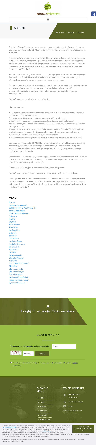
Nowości (43, 415)
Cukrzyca (13, 216)
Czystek (12, 222)
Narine (12, 202)
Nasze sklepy (45, 419)
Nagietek (13, 260)
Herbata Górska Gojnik (18, 277)
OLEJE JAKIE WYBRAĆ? (19, 263)
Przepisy (43, 411)
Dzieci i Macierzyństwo (18, 213)
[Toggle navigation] (48, 19)
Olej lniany (13, 266)
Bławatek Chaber (16, 258)
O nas (42, 402)
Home (61, 32)
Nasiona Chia (14, 230)
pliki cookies (47, 431)
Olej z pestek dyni (16, 272)
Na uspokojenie (15, 255)
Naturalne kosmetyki (17, 205)
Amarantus (13, 227)
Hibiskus (12, 252)
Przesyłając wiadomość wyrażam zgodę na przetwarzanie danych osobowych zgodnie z (45, 364)
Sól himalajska (14, 247)
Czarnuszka (14, 238)
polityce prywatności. (9, 427)
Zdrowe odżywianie (17, 211)
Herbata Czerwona (17, 244)
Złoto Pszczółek (16, 274)
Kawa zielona (14, 224)
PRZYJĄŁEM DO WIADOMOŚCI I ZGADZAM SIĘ (83, 428)
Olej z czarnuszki (16, 269)
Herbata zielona (15, 241)
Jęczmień (13, 235)
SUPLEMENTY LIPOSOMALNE (22, 208)
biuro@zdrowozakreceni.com (72, 410)
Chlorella (12, 233)
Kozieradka (13, 249)
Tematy (71, 32)
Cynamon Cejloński (17, 283)
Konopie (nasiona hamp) (19, 280)
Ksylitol (12, 219)
